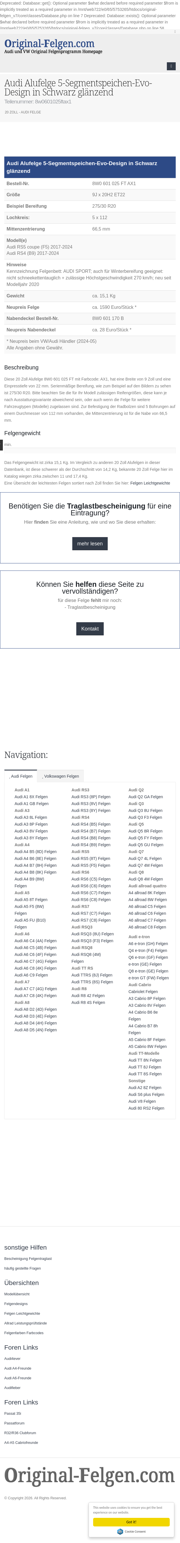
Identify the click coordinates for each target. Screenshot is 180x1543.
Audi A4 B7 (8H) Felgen (36, 865)
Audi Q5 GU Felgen (146, 844)
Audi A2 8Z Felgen (145, 1087)
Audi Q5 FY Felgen (146, 838)
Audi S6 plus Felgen (146, 1094)
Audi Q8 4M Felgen (146, 879)
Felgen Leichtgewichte (150, 483)
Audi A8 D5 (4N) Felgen (36, 1030)
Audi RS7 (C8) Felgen (91, 920)
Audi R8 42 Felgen (88, 995)
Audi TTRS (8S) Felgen (92, 982)
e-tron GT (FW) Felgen (149, 978)
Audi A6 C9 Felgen (31, 975)
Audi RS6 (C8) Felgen (91, 899)
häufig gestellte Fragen (22, 1268)
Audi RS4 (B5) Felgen (90, 824)
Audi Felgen (21, 776)
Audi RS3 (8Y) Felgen (90, 810)
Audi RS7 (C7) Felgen (91, 913)
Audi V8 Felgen (142, 1101)
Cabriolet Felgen (143, 991)
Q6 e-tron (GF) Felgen (148, 957)
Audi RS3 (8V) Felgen (90, 803)
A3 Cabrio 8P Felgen (147, 998)
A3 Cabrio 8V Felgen (147, 1005)
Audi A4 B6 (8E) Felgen (35, 858)
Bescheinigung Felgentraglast (28, 1259)
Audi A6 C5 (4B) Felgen (36, 947)
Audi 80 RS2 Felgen (146, 1108)
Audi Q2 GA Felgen (146, 796)
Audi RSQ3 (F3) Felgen (92, 940)
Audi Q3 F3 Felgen (145, 817)
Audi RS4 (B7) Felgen (90, 831)
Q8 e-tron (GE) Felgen (148, 971)
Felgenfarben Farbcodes (23, 1333)
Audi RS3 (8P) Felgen (90, 796)
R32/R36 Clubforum (20, 1433)
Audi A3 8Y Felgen (31, 838)
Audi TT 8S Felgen (145, 1074)
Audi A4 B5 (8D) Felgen (36, 851)
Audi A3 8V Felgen (31, 831)
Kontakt (90, 629)
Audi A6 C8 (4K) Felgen (36, 968)
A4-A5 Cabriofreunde (21, 1443)
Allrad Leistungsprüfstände (25, 1323)
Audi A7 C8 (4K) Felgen (36, 995)
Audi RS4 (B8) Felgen (90, 838)
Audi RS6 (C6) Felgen (91, 886)
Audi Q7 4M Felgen (146, 865)
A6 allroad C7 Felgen (147, 920)
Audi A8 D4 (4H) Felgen (36, 1023)
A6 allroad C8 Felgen (147, 927)
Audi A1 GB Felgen (32, 803)
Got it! (132, 1522)
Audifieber (12, 1388)
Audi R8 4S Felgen (88, 1002)
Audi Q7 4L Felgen (145, 858)
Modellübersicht (16, 1294)
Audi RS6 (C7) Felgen (91, 892)
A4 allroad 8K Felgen (147, 892)
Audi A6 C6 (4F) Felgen (35, 954)
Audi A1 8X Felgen (31, 796)
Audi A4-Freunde (17, 1368)
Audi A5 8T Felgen (31, 899)
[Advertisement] (50, 142)
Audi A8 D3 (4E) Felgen (36, 1016)
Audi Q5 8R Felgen (146, 831)
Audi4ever (12, 1359)
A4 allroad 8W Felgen (148, 899)
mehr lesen (90, 544)
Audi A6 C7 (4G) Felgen (36, 961)
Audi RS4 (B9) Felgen (90, 844)
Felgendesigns (16, 1304)
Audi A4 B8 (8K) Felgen (35, 872)
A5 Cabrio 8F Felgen (147, 1039)
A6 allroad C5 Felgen (147, 906)
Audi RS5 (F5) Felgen (90, 865)
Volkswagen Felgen (60, 776)
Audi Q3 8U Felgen (146, 810)
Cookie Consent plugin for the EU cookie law (132, 1531)
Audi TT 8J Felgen (145, 1067)
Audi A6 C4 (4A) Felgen (36, 940)
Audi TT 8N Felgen (145, 1060)
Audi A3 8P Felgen (31, 824)
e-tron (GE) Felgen (145, 964)
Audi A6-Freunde (17, 1378)
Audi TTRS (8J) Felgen (91, 975)
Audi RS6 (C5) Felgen (91, 879)
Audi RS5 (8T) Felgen (90, 858)
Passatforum (14, 1423)
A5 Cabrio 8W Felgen (148, 1046)
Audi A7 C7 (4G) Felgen (36, 988)
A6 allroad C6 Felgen (147, 913)
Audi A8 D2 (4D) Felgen (36, 1009)
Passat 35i (12, 1414)
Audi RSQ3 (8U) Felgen (92, 934)
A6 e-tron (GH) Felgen (148, 943)
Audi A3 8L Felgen (31, 817)
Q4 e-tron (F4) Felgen (148, 950)
